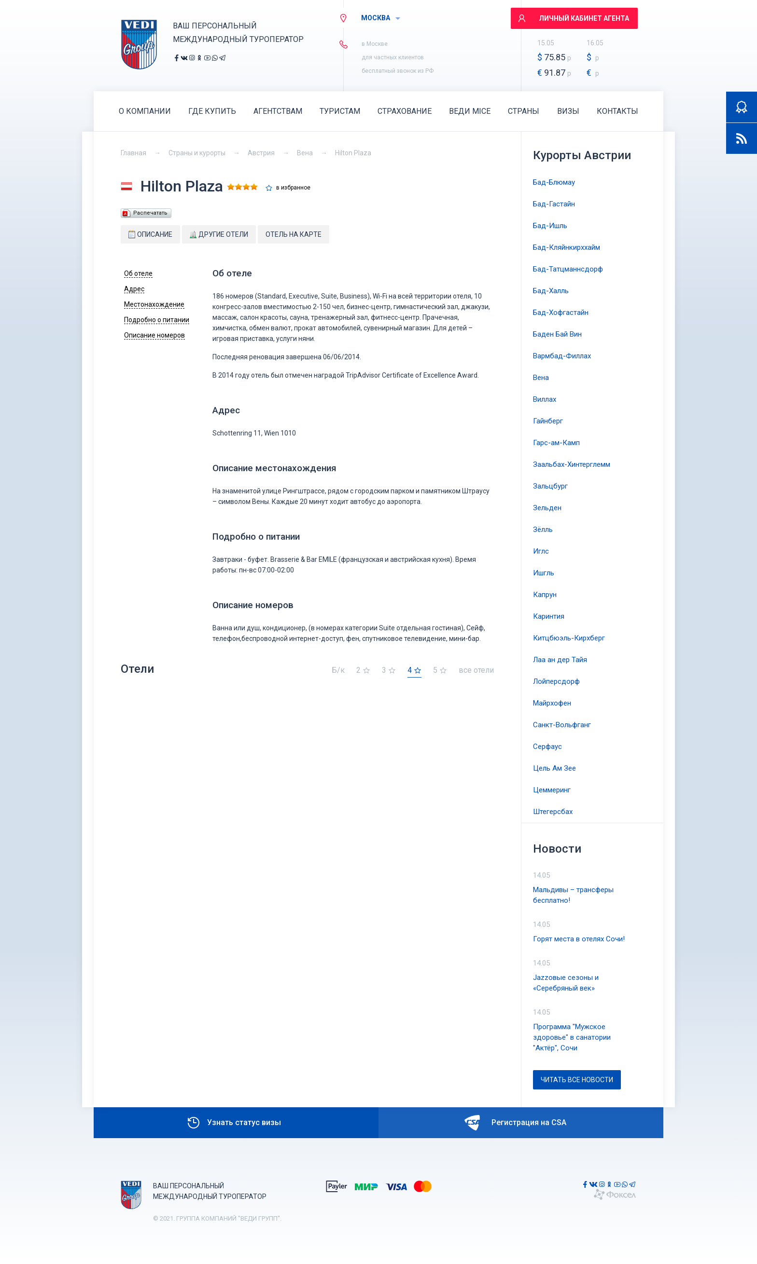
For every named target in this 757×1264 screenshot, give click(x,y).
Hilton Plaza (353, 153)
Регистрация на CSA (515, 1122)
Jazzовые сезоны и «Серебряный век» (566, 982)
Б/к (338, 670)
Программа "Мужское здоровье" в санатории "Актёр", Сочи (572, 1037)
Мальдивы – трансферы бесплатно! (573, 895)
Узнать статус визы (233, 1122)
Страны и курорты (196, 153)
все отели (476, 670)
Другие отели (219, 234)
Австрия (261, 153)
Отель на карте (294, 234)
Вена (305, 153)
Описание (150, 234)
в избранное (293, 188)
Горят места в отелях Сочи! (579, 939)
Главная (133, 153)
